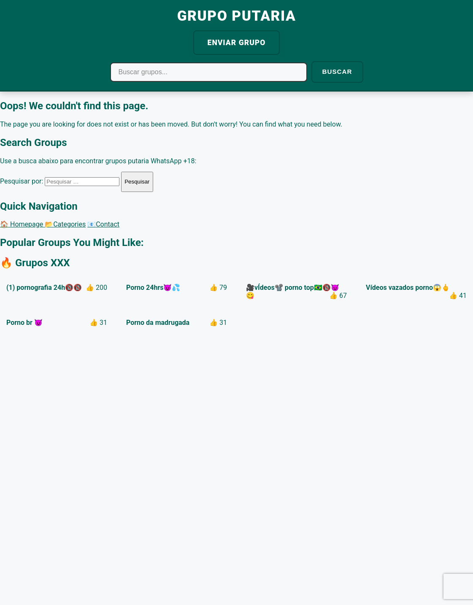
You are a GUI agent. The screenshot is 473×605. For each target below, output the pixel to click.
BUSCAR (337, 71)
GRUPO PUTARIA (236, 16)
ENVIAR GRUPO (237, 42)
